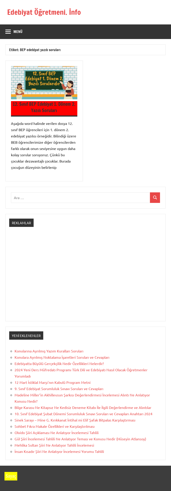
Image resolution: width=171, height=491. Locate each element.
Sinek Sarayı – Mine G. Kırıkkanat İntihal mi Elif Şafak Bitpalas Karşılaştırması (75, 420)
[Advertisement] (85, 278)
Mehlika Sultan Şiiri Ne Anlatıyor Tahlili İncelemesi (54, 445)
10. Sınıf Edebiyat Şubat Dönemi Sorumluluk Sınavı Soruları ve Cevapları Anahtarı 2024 (83, 413)
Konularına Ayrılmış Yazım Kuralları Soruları (49, 351)
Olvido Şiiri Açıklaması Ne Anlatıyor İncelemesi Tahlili (57, 432)
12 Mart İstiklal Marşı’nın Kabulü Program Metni (53, 382)
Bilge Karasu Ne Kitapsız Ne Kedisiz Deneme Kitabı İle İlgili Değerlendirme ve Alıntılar (83, 407)
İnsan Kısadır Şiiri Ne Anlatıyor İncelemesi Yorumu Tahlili (59, 451)
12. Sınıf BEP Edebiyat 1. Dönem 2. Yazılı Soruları (44, 107)
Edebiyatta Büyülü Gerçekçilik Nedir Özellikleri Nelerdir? (59, 363)
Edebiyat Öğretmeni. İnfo (44, 12)
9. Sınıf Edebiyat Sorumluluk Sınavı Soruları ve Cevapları (59, 388)
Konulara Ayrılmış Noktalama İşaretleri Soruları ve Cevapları (62, 357)
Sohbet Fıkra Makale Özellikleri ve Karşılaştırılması (55, 426)
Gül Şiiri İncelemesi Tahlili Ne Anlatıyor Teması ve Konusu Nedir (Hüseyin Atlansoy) (80, 439)
